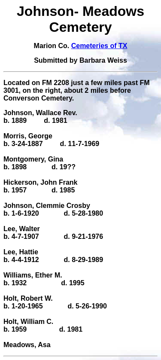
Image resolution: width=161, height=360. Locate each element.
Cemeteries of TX (99, 45)
